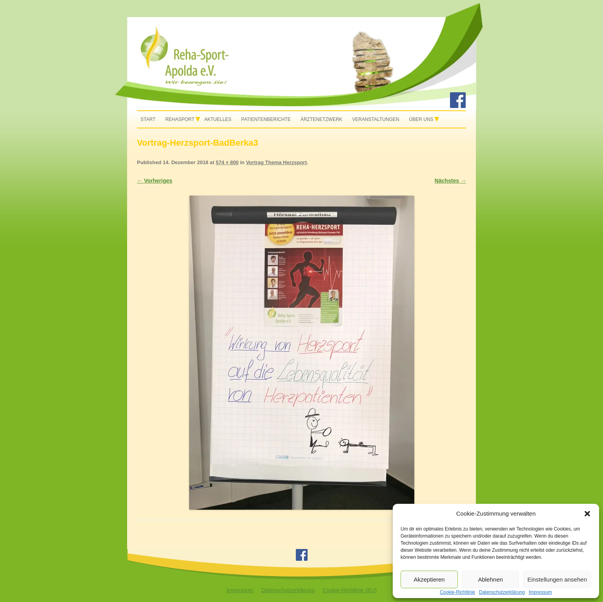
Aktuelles (217, 119)
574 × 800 (227, 162)
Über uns (421, 119)
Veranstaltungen (375, 119)
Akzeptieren (429, 579)
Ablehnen (490, 579)
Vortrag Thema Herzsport (276, 162)
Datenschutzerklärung (288, 590)
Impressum (239, 590)
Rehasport (179, 119)
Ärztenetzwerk (321, 119)
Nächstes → (450, 180)
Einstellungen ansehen (557, 579)
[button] (587, 514)
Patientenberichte (266, 119)
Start (147, 119)
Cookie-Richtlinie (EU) (349, 590)
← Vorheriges (154, 180)
